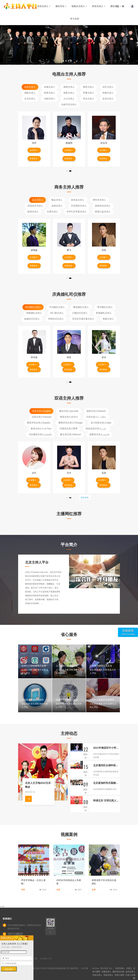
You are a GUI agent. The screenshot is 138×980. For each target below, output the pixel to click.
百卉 (69, 473)
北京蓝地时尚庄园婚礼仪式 (106, 783)
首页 (30, 6)
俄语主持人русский (68, 411)
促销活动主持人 (103, 206)
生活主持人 (30, 98)
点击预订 (34, 150)
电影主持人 (69, 93)
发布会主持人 (77, 200)
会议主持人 (37, 200)
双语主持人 (98, 6)
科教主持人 (108, 93)
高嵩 (104, 250)
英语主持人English (41, 411)
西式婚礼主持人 (33, 307)
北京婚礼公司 (46, 958)
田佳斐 (34, 357)
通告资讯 (115, 6)
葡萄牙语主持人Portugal (70, 423)
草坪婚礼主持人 (105, 307)
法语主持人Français (41, 417)
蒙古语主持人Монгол (70, 434)
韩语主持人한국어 (69, 417)
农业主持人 (108, 98)
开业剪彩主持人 (79, 206)
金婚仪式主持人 (32, 319)
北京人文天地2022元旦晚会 (38, 785)
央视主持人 (49, 87)
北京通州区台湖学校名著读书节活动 (106, 765)
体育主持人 (49, 93)
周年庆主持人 (99, 200)
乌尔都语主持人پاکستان (40, 434)
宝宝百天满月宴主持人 (83, 319)
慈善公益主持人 (103, 211)
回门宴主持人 (57, 313)
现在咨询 (85, 497)
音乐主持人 (88, 98)
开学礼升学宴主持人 (76, 211)
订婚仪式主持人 (80, 313)
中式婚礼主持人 (57, 307)
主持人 (129, 968)
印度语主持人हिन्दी (68, 428)
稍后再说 (71, 497)
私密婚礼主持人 (104, 313)
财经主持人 (88, 87)
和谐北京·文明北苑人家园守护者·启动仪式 (106, 800)
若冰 (104, 357)
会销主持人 (57, 206)
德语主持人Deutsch (96, 411)
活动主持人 (43, 6)
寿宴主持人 (108, 319)
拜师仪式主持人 (56, 319)
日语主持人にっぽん (96, 417)
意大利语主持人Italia (101, 423)
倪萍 (34, 143)
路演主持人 (33, 211)
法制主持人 (49, 98)
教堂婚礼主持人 (81, 307)
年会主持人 (97, 975)
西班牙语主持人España (38, 423)
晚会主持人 (57, 200)
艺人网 (34, 958)
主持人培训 (119, 975)
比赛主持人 (52, 211)
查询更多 (34, 369)
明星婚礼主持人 (34, 313)
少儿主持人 (69, 98)
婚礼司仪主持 (118, 972)
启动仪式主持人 (35, 206)
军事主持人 (88, 93)
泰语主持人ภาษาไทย (41, 428)
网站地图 (104, 968)
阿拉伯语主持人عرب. (96, 428)
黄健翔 (69, 143)
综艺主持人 (108, 87)
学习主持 (74, 19)
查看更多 (34, 158)
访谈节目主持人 (69, 104)
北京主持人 (120, 968)
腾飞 (69, 250)
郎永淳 (104, 143)
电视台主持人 (79, 6)
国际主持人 (30, 93)
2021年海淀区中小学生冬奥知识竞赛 (106, 747)
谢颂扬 (34, 250)
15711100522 (15, 934)
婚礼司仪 (60, 6)
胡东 (69, 357)
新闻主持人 (69, 87)
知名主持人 (30, 87)
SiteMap (95, 968)
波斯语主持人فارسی (99, 434)
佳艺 (34, 473)
